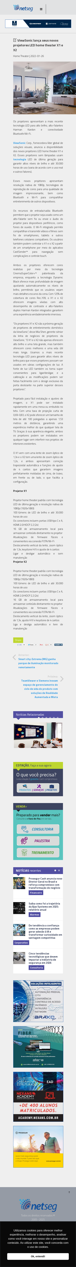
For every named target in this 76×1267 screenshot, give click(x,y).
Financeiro (36, 892)
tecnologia (19, 159)
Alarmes (34, 914)
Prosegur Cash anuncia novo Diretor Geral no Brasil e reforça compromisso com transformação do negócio (45, 883)
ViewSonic (19, 143)
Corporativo (21, 942)
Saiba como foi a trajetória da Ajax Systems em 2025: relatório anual (44, 907)
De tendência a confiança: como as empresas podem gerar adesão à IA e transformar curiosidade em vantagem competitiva (45, 931)
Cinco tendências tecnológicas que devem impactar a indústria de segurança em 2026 (43, 958)
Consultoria (36, 967)
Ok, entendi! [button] (38, 1256)
